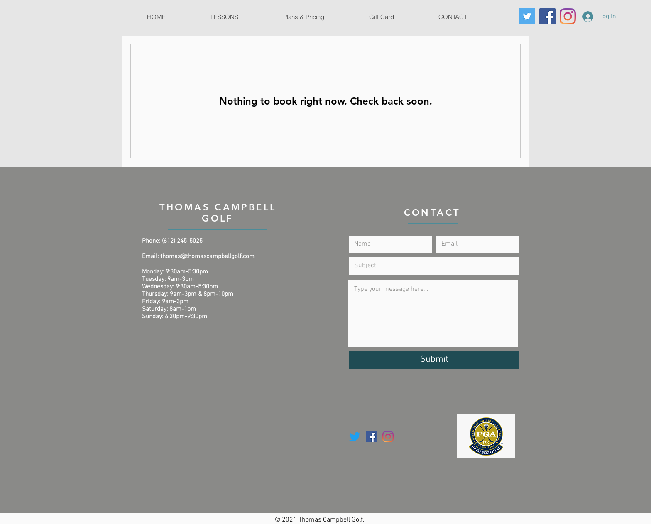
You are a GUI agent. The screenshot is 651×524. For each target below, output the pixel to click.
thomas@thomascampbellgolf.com (207, 256)
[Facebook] (547, 16)
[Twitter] (527, 16)
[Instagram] (568, 16)
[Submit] (434, 360)
